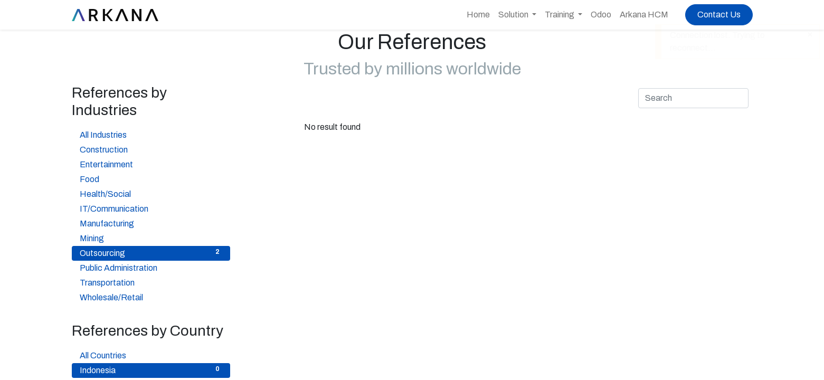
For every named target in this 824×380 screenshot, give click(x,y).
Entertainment (151, 163)
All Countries (151, 354)
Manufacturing (151, 222)
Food (151, 178)
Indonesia (151, 369)
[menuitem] (478, 14)
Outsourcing (151, 252)
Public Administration (151, 267)
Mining (151, 237)
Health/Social (151, 193)
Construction (151, 149)
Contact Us (719, 14)
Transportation (151, 282)
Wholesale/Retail (151, 296)
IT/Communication (151, 208)
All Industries (151, 134)
